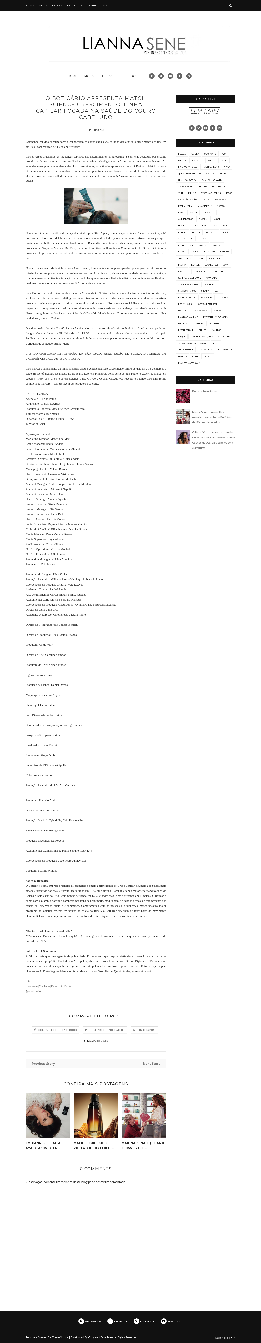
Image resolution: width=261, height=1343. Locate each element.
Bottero (182, 232)
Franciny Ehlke (186, 297)
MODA (43, 5)
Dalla (206, 199)
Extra (195, 252)
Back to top (225, 1337)
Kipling (192, 193)
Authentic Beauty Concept (192, 245)
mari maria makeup (189, 363)
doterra (202, 238)
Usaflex (182, 356)
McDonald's (218, 186)
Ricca (214, 225)
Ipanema (224, 252)
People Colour (186, 330)
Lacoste (196, 232)
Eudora (182, 252)
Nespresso (183, 225)
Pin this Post (147, 1029)
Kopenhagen (185, 206)
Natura (195, 154)
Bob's (224, 160)
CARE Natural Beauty (189, 278)
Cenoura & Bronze (188, 284)
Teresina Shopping (211, 193)
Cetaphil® (209, 284)
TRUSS (216, 343)
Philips (202, 330)
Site (28, 981)
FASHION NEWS (97, 5)
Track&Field (205, 349)
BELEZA (57, 5)
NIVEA (227, 167)
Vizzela (210, 173)
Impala (223, 173)
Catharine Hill (186, 186)
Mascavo (218, 310)
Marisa (182, 265)
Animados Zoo (185, 219)
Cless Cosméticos (187, 291)
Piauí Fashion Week (211, 180)
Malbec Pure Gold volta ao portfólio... (95, 1145)
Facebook (56, 986)
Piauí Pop (216, 330)
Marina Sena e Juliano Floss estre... (143, 1145)
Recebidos (197, 160)
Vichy (195, 356)
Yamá (225, 232)
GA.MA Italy (206, 297)
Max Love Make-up (188, 317)
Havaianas (220, 199)
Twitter (67, 986)
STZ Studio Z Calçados (202, 336)
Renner (195, 265)
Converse (217, 245)
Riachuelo (200, 225)
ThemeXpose (60, 1337)
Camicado (211, 278)
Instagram (32, 986)
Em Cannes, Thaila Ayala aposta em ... (44, 1145)
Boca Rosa (200, 271)
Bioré (181, 212)
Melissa (182, 160)
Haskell (217, 219)
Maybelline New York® (215, 317)
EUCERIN (203, 219)
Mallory (183, 310)
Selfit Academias (187, 180)
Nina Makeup (204, 206)
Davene (193, 212)
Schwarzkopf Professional (193, 343)
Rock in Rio (208, 212)
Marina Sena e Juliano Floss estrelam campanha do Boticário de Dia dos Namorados (212, 417)
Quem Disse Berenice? (189, 173)
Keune (199, 258)
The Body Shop (185, 349)
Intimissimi (223, 297)
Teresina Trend (211, 167)
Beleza (182, 154)
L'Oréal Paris (185, 304)
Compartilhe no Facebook (57, 1029)
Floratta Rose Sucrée (205, 391)
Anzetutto (183, 271)
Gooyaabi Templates (100, 1337)
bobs (224, 225)
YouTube (44, 986)
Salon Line (211, 232)
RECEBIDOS (74, 5)
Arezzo (221, 206)
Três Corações (224, 349)
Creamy (205, 291)
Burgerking (217, 271)
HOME (30, 5)
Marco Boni (215, 258)
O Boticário (101, 1040)
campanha (156, 328)
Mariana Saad (200, 310)
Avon (224, 154)
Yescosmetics (185, 238)
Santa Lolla (224, 336)
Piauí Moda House (187, 167)
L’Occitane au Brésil (207, 304)
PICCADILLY (214, 323)
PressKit (212, 160)
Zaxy (226, 265)
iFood (229, 193)
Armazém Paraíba (188, 199)
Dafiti (218, 291)
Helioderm (209, 252)
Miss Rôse (183, 323)
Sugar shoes (211, 265)
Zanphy (208, 356)
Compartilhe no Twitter (107, 1029)
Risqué (181, 336)
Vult (180, 193)
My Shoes (198, 323)
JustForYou (184, 258)
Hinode (203, 186)
